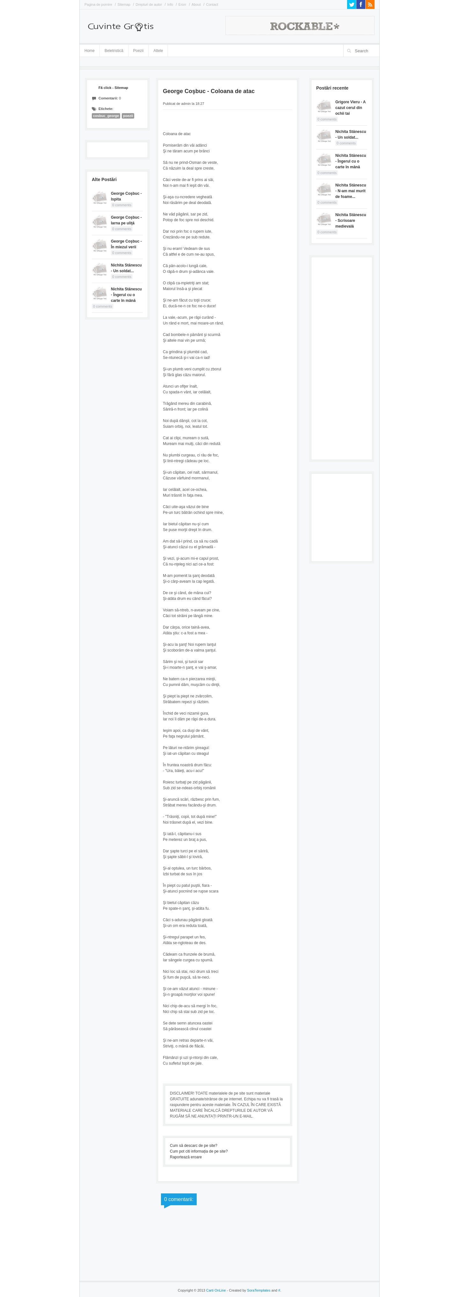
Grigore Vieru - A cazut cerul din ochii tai (350, 108)
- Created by (248, 1290)
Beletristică (114, 49)
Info (170, 4)
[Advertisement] (341, 357)
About (196, 4)
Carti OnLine (216, 1290)
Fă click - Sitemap (113, 88)
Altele (158, 50)
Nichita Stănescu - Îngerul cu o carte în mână (126, 295)
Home (89, 50)
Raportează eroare (186, 1157)
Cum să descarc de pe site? (193, 1145)
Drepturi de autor (149, 4)
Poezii (138, 50)
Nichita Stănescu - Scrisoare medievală (350, 221)
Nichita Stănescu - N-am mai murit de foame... (350, 191)
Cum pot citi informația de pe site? (199, 1151)
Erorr (182, 4)
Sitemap (124, 4)
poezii (128, 116)
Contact (212, 4)
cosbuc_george (106, 116)
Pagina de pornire (98, 4)
